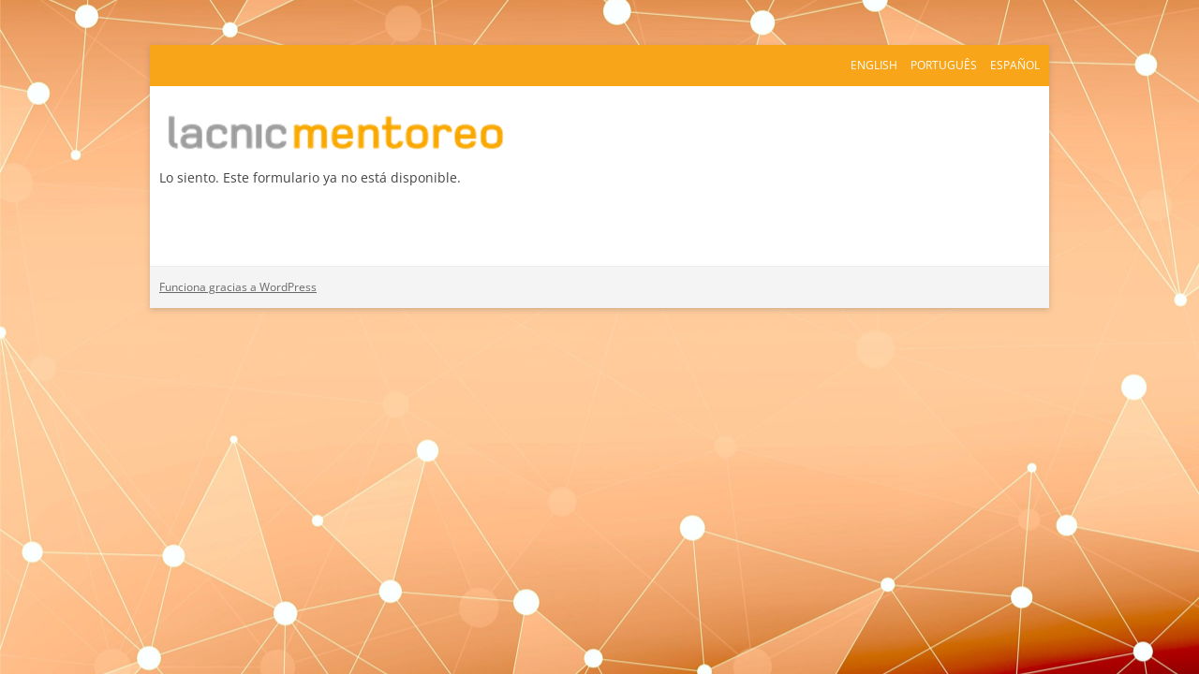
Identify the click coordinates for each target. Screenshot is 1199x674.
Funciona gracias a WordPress (238, 287)
